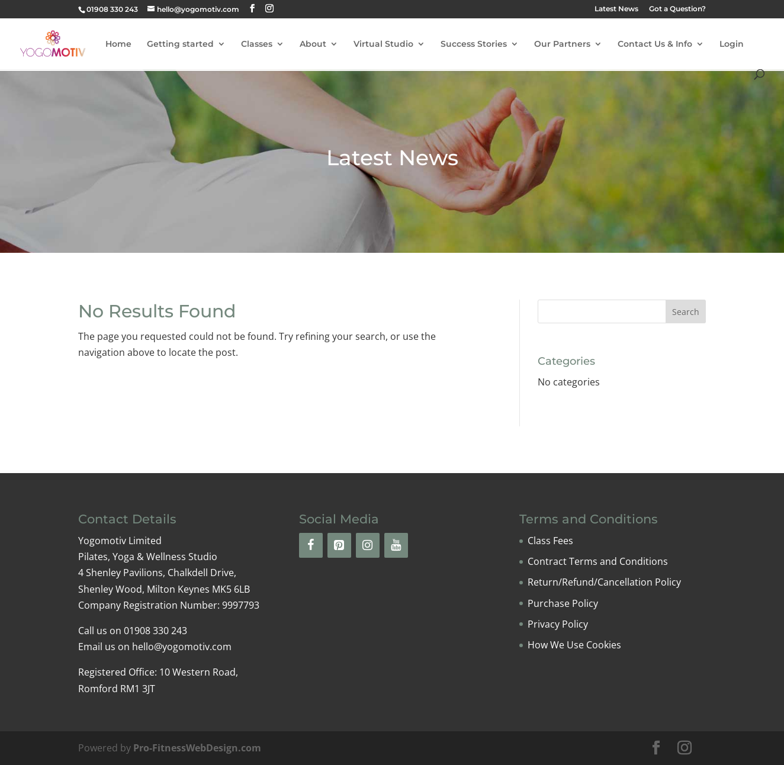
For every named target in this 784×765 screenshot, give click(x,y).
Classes (256, 44)
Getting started (180, 44)
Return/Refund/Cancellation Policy (604, 582)
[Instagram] (368, 545)
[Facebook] (311, 545)
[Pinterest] (339, 545)
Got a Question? (677, 9)
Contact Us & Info (655, 44)
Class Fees (550, 540)
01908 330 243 (112, 9)
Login (731, 44)
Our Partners (562, 44)
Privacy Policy (558, 624)
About (313, 44)
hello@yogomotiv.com (182, 646)
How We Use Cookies (574, 644)
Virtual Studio (383, 44)
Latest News (616, 9)
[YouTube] (396, 545)
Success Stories (474, 44)
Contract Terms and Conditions (598, 561)
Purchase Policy (563, 603)
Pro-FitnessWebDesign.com (197, 747)
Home (118, 44)
